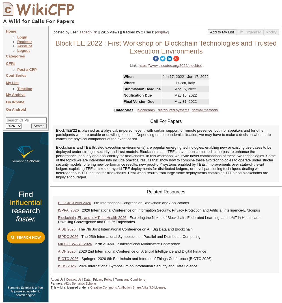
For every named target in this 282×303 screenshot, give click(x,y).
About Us (57, 279)
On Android (16, 109)
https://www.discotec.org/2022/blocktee (170, 65)
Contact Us (73, 279)
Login (22, 37)
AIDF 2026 (67, 251)
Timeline (24, 89)
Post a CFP (27, 69)
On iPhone (15, 102)
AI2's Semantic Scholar (80, 283)
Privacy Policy (102, 279)
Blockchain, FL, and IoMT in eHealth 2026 (92, 217)
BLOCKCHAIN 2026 (74, 203)
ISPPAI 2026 (68, 210)
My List (12, 83)
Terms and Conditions (130, 279)
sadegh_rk (88, 32)
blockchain (146, 110)
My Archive (15, 95)
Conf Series (16, 75)
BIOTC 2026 (68, 259)
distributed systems (173, 110)
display (161, 32)
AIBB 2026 (67, 229)
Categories (15, 56)
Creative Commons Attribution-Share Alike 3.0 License (127, 287)
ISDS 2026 (67, 266)
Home (11, 31)
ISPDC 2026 (68, 236)
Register (24, 42)
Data (87, 279)
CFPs (10, 63)
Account (24, 46)
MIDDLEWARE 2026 (75, 244)
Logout (23, 50)
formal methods (205, 110)
